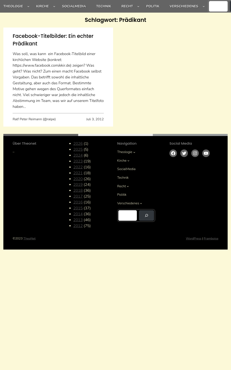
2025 (78, 149)
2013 (78, 220)
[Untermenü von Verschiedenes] (204, 6)
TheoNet (29, 238)
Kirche (42, 6)
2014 (78, 214)
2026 (78, 143)
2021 (78, 173)
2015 (78, 208)
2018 (78, 190)
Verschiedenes (184, 6)
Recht (127, 6)
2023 (78, 161)
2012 (78, 226)
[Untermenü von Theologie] (28, 6)
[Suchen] (146, 215)
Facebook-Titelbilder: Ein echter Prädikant (53, 40)
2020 (78, 179)
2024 (78, 155)
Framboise (211, 238)
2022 (78, 167)
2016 (78, 202)
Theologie (13, 6)
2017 (78, 196)
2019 (78, 184)
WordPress (193, 238)
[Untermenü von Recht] (138, 6)
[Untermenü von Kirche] (54, 6)
